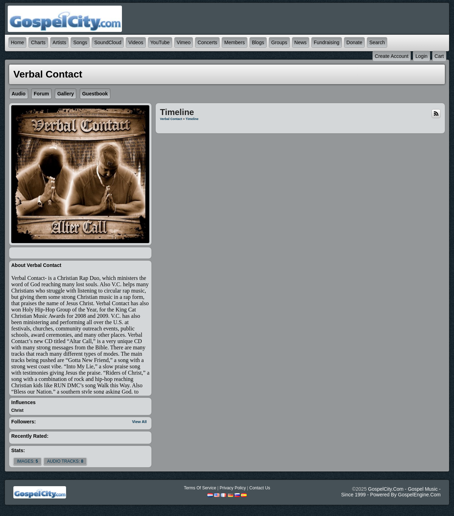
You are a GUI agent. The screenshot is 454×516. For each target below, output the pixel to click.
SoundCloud (107, 42)
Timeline (192, 119)
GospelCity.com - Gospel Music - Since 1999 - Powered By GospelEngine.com (391, 491)
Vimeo (183, 42)
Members (234, 42)
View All (139, 422)
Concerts (207, 42)
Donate (354, 42)
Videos (135, 42)
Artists (59, 42)
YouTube (160, 42)
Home (17, 42)
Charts (38, 42)
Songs (80, 42)
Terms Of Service (200, 487)
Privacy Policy (233, 487)
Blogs (258, 42)
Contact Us (259, 487)
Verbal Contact (171, 119)
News (300, 42)
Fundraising (326, 42)
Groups (279, 42)
